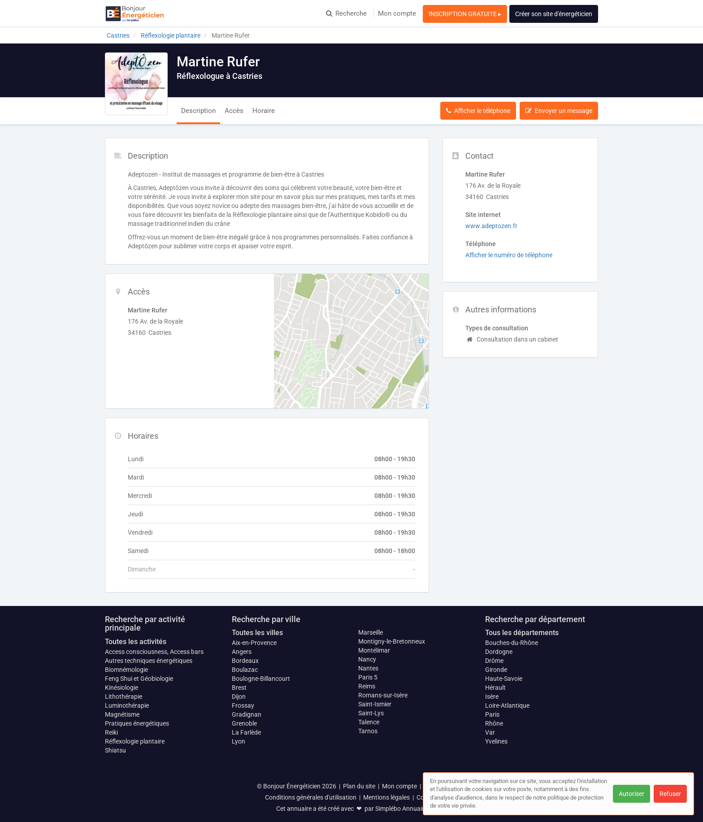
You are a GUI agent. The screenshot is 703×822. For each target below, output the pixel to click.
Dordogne (498, 651)
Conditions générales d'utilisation (310, 797)
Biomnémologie (126, 669)
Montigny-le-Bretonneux (391, 641)
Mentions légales (386, 797)
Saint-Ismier (374, 704)
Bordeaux (245, 660)
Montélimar (374, 650)
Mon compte (397, 13)
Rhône (494, 723)
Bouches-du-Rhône (511, 642)
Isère (492, 696)
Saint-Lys (371, 713)
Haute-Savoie (503, 678)
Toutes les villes (257, 632)
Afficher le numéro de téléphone (508, 255)
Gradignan (246, 714)
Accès (234, 111)
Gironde (496, 669)
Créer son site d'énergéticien (553, 13)
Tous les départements (522, 632)
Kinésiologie (121, 687)
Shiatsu (115, 750)
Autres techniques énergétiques (148, 660)
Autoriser (631, 793)
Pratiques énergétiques (137, 723)
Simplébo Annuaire (401, 808)
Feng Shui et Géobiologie (139, 678)
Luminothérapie (127, 705)
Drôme (494, 660)
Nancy (367, 659)
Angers (242, 651)
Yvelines (496, 741)
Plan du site (359, 786)
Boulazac (245, 669)
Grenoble (244, 723)
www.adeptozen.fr (491, 225)
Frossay (243, 705)
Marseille (370, 632)
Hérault (495, 687)
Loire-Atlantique (507, 705)
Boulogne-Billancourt (261, 678)
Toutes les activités (135, 641)
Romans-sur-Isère (383, 695)
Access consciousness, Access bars (154, 651)
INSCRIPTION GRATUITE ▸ (465, 13)
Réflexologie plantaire (135, 741)
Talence (368, 722)
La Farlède (246, 732)
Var (490, 732)
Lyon (238, 741)
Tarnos (368, 731)
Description (198, 111)
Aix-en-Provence (254, 642)
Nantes (368, 668)
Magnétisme (122, 714)
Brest (239, 687)
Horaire (263, 111)
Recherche (346, 13)
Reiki (111, 732)
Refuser (670, 793)
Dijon (239, 696)
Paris (492, 714)
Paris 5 (368, 677)
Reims (366, 686)
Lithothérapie (123, 696)
